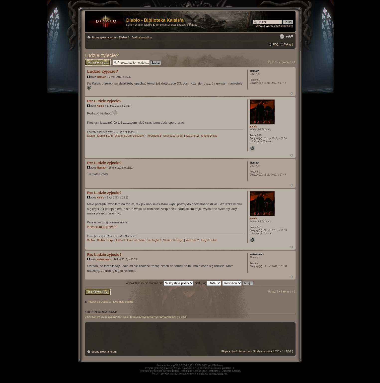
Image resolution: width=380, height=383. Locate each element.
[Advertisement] (190, 336)
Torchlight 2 (154, 135)
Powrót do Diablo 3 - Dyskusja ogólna (110, 301)
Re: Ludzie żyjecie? (104, 101)
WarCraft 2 (192, 135)
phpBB (174, 365)
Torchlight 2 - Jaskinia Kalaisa (223, 371)
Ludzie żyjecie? (102, 55)
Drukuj (282, 36)
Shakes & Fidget (173, 135)
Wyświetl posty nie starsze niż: (160, 283)
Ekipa (224, 351)
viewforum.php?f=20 (101, 227)
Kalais (100, 105)
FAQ (275, 44)
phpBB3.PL (228, 368)
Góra (291, 93)
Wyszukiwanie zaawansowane (274, 25)
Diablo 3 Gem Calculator (130, 135)
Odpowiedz (98, 62)
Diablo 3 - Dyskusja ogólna (135, 37)
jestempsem (104, 259)
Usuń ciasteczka (241, 351)
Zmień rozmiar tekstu (289, 36)
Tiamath (101, 77)
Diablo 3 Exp (105, 135)
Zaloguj (288, 44)
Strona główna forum (104, 37)
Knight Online (209, 135)
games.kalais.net (218, 373)
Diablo (91, 135)
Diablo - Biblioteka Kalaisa (186, 371)
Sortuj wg (208, 283)
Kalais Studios (190, 368)
